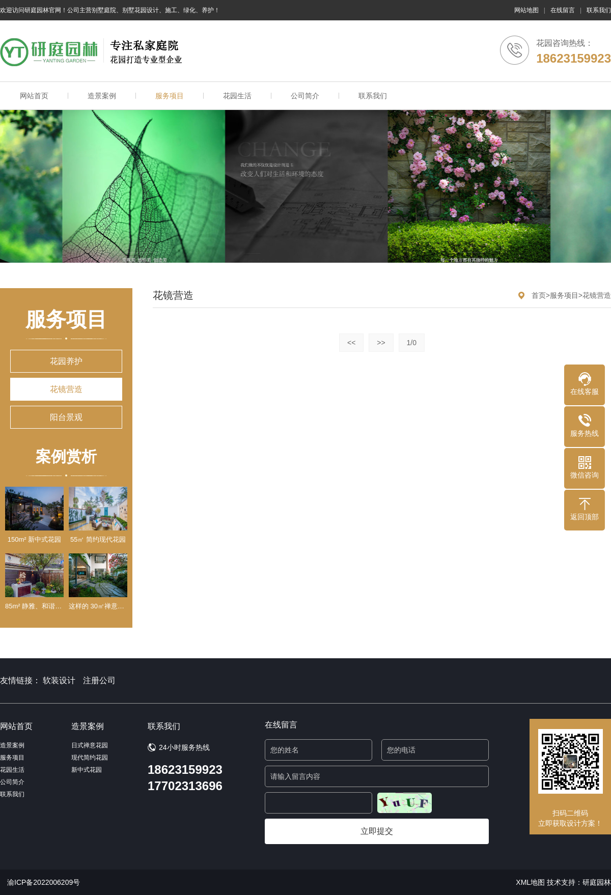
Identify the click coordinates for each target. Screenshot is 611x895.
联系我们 (599, 10)
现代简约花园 (89, 757)
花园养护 (66, 361)
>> (381, 343)
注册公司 (99, 680)
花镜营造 (66, 389)
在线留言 (562, 10)
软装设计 (59, 680)
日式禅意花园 (89, 745)
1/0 (411, 343)
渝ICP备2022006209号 (43, 882)
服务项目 (169, 96)
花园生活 (237, 96)
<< (351, 343)
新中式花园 (86, 769)
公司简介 (305, 96)
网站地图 (526, 10)
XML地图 (530, 882)
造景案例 (102, 96)
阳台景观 (66, 417)
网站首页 (34, 96)
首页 (539, 295)
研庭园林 (596, 882)
